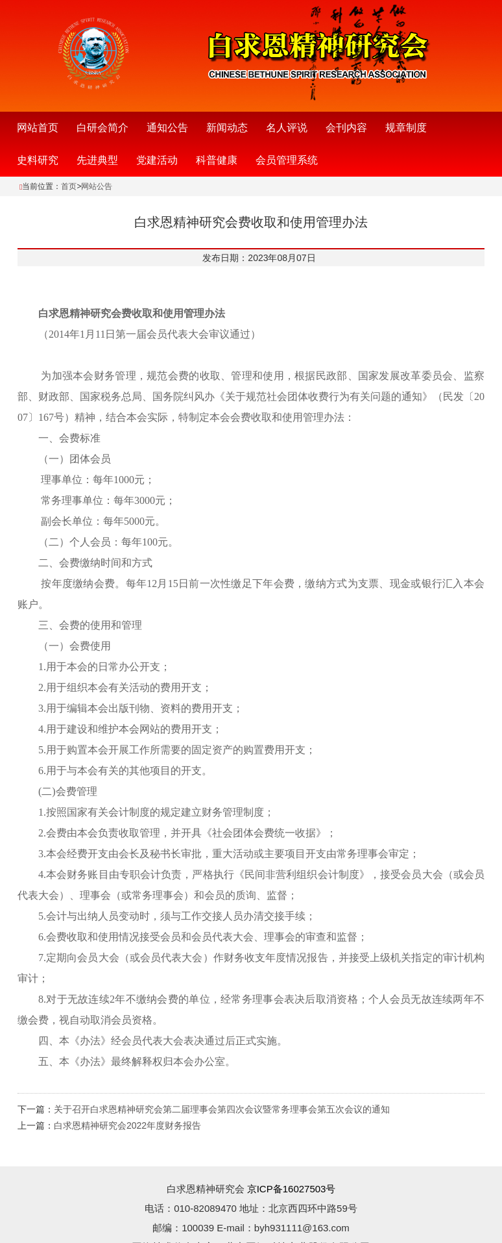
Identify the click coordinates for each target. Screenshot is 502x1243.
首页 (69, 186)
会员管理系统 (287, 160)
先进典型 (97, 160)
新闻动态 (227, 127)
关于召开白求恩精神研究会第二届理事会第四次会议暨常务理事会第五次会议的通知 (222, 1109)
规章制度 (406, 127)
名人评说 (286, 127)
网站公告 (96, 186)
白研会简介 (102, 127)
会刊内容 (346, 127)
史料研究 (37, 160)
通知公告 (167, 127)
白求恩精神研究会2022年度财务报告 (127, 1125)
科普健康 (216, 160)
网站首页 (37, 127)
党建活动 (157, 160)
